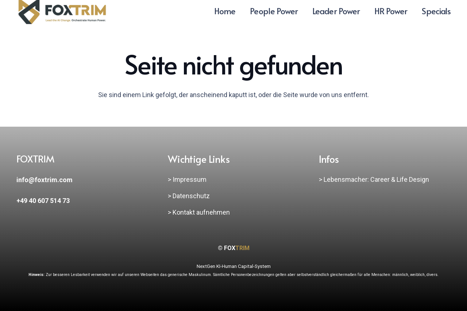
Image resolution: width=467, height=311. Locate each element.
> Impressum (187, 179)
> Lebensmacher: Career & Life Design (374, 179)
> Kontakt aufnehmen (199, 212)
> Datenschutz (189, 196)
